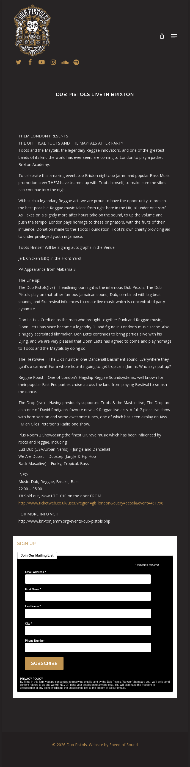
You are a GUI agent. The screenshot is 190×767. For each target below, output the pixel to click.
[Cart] (161, 36)
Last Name (33, 606)
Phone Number (35, 640)
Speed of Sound (123, 744)
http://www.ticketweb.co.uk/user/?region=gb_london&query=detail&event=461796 (91, 503)
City (28, 623)
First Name (33, 589)
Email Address (35, 572)
